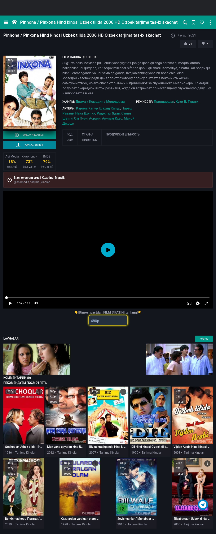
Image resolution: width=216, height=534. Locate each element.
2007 (92, 453)
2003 (176, 453)
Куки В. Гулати (187, 102)
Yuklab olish (29, 145)
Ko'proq (203, 338)
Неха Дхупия (85, 113)
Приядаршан (164, 102)
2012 (50, 453)
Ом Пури (81, 118)
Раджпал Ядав (108, 113)
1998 (64, 524)
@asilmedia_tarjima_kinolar (32, 182)
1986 (8, 453)
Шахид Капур (109, 108)
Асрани (95, 118)
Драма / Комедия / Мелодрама (100, 102)
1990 (134, 453)
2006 (70, 140)
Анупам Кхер (112, 118)
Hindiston (89, 140)
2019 (8, 524)
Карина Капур (87, 108)
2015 (120, 524)
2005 (176, 524)
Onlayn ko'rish (29, 135)
